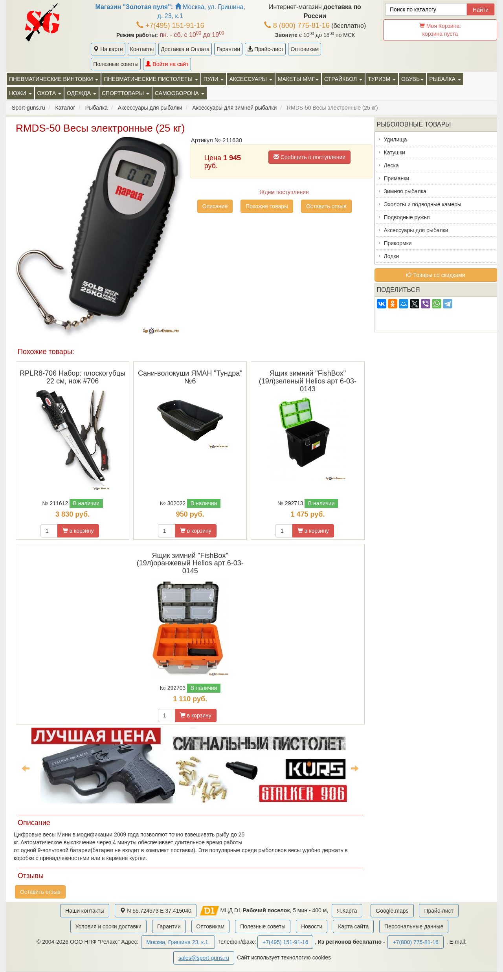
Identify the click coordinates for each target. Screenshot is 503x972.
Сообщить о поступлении (309, 157)
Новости (311, 926)
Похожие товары (267, 206)
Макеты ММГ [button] (298, 79)
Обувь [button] (412, 79)
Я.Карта (347, 911)
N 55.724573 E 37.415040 (155, 911)
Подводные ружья (407, 217)
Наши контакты (84, 911)
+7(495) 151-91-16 (170, 25)
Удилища (395, 139)
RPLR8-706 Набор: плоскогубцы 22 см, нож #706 (72, 377)
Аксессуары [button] (250, 79)
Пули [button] (214, 79)
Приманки (396, 178)
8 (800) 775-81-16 (297, 25)
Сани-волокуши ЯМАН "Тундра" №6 (190, 377)
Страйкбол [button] (343, 79)
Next (355, 768)
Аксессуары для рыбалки (416, 230)
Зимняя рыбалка (405, 191)
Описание (215, 206)
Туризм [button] (382, 79)
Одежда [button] (81, 93)
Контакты (142, 49)
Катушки (394, 152)
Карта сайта (353, 926)
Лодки (391, 256)
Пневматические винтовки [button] (53, 79)
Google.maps (392, 911)
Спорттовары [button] (125, 93)
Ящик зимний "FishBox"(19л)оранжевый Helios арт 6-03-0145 (190, 563)
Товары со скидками (435, 275)
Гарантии (228, 49)
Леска (391, 165)
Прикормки (398, 243)
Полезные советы (115, 64)
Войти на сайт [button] (166, 64)
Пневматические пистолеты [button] (151, 79)
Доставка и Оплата (185, 49)
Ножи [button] (20, 93)
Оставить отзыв (326, 206)
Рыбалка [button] (445, 79)
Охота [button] (49, 93)
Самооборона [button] (179, 93)
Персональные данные (413, 926)
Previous (25, 768)
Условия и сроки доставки (108, 926)
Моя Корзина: (440, 30)
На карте (108, 49)
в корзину (78, 531)
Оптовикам (304, 49)
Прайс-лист (265, 49)
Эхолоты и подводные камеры (422, 204)
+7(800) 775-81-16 (415, 942)
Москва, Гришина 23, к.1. (177, 942)
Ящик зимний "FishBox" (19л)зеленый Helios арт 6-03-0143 (307, 381)
